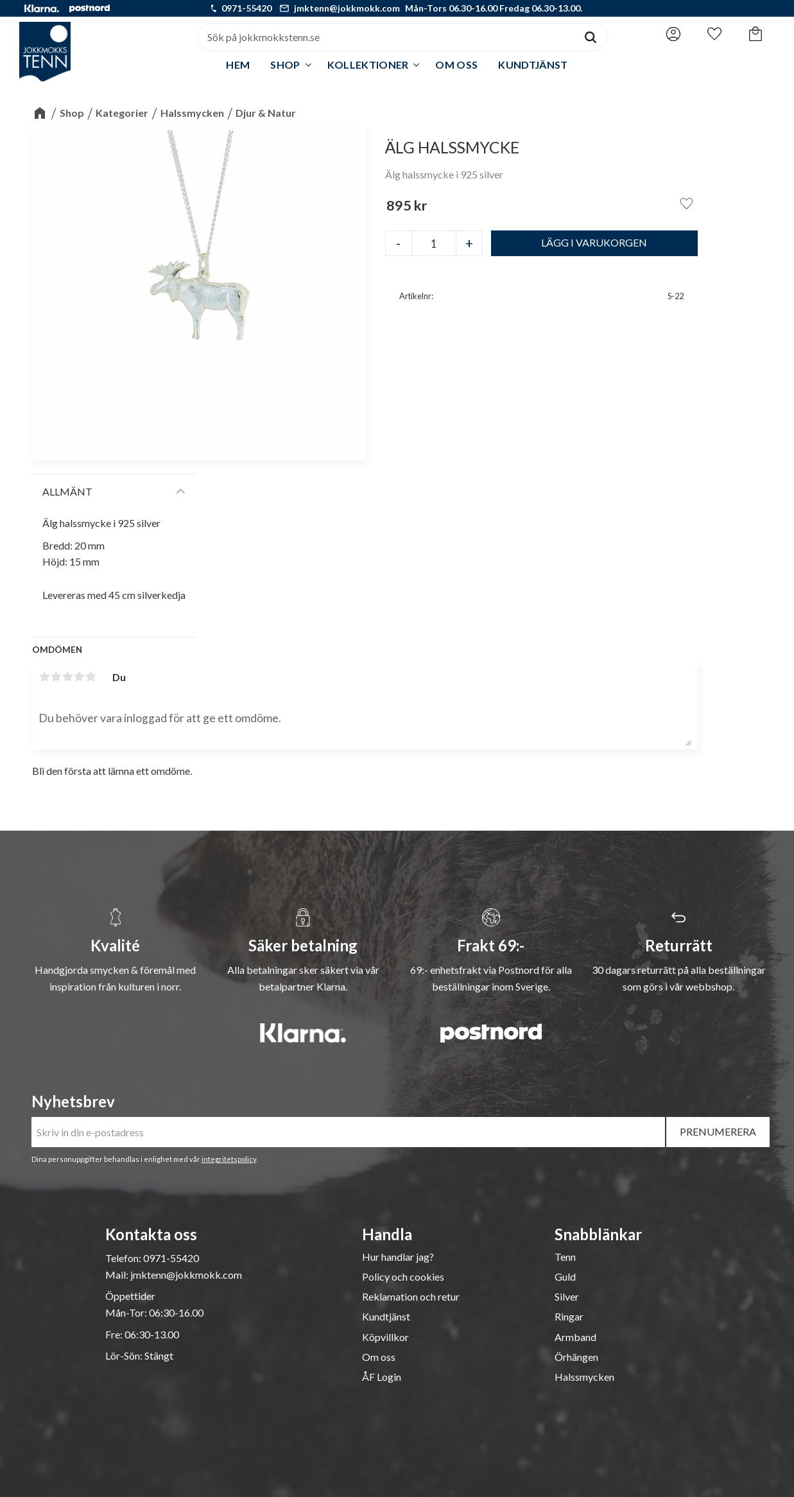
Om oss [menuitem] (456, 64)
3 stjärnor (67, 676)
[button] (714, 34)
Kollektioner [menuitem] (368, 64)
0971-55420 (246, 8)
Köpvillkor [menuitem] (385, 1337)
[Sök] (590, 37)
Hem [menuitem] (238, 64)
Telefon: (124, 1258)
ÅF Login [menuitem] (381, 1377)
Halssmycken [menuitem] (584, 1377)
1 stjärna (44, 676)
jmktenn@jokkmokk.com (347, 8)
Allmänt (67, 491)
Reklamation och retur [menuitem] (411, 1296)
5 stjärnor (90, 676)
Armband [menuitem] (575, 1337)
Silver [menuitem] (567, 1296)
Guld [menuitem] (565, 1277)
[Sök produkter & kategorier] (386, 37)
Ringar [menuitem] (569, 1316)
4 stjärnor (79, 676)
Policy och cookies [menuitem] (403, 1277)
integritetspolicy (229, 1159)
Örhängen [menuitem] (576, 1357)
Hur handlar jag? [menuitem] (398, 1257)
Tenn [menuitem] (565, 1257)
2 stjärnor (56, 676)
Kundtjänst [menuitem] (532, 64)
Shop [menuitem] (285, 64)
